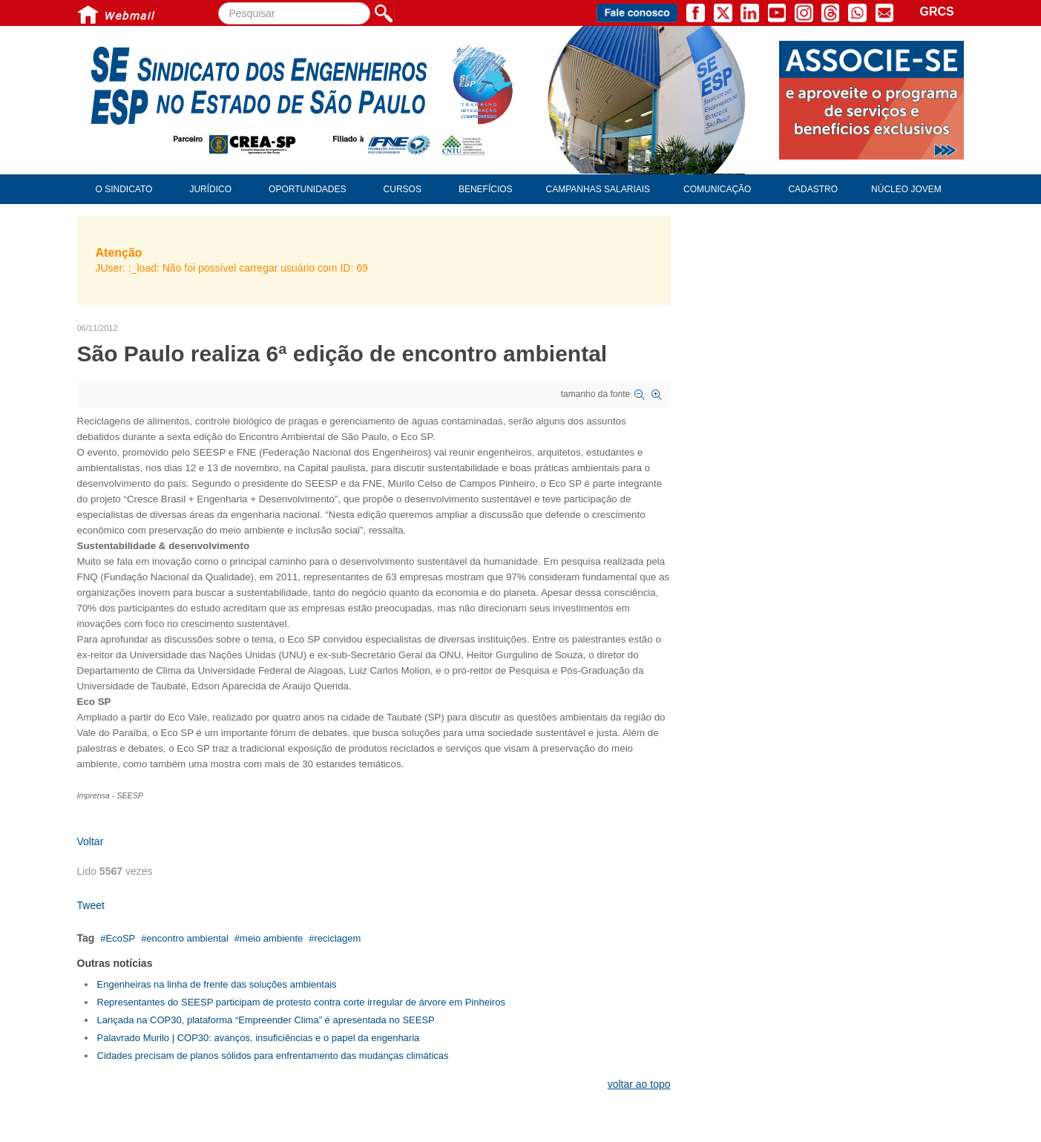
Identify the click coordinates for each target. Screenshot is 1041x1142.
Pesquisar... (218, 2)
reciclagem (337, 938)
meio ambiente (271, 938)
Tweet (91, 905)
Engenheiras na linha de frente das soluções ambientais (217, 984)
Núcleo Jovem (906, 189)
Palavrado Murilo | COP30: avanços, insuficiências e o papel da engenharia (258, 1037)
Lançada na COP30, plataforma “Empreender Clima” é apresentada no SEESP (266, 1019)
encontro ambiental (187, 938)
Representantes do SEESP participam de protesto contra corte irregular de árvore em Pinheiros (301, 1002)
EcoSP (120, 938)
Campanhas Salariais (598, 189)
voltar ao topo (639, 1084)
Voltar (90, 841)
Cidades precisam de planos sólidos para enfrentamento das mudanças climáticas (273, 1055)
